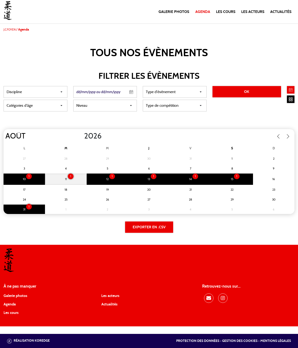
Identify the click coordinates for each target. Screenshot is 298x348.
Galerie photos (174, 12)
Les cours (225, 12)
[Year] (80, 136)
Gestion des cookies (239, 341)
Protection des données (197, 341)
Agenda (202, 12)
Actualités (280, 12)
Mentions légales (275, 341)
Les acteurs (252, 12)
